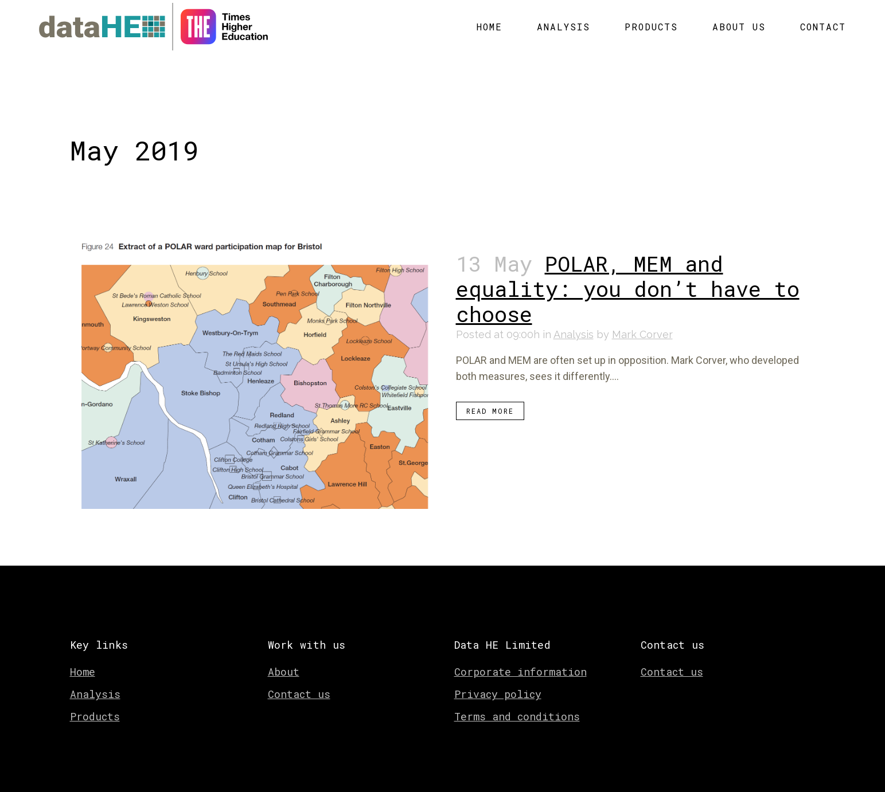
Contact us (299, 682)
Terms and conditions (517, 705)
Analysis (573, 325)
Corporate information (520, 660)
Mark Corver (642, 325)
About (283, 660)
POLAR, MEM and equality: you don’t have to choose (628, 279)
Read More (490, 401)
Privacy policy (497, 682)
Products (95, 705)
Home (82, 660)
